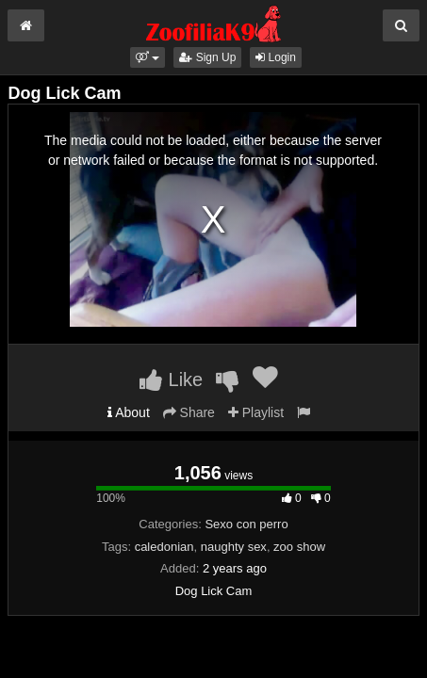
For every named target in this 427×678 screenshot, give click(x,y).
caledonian (164, 547)
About (128, 412)
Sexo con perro (246, 524)
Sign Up (207, 57)
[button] (147, 57)
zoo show (299, 547)
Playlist (256, 412)
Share (189, 412)
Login (275, 57)
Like (171, 379)
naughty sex (234, 547)
